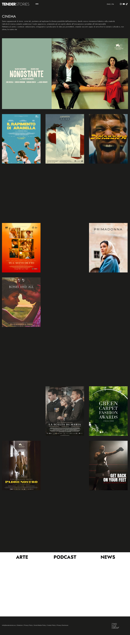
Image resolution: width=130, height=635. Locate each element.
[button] (37, 4)
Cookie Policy (51, 625)
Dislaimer (20, 625)
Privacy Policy (28, 625)
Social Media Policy (40, 625)
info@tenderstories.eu (9, 625)
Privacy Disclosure (62, 625)
